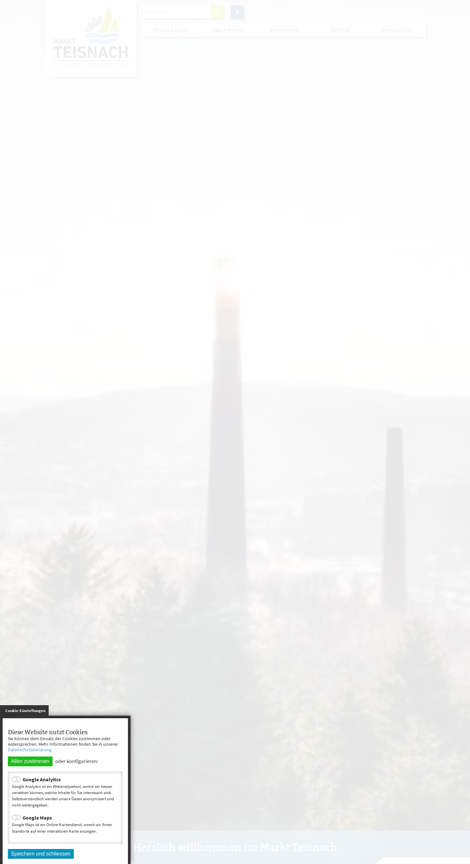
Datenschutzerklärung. (30, 750)
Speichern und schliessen (40, 853)
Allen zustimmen (30, 761)
